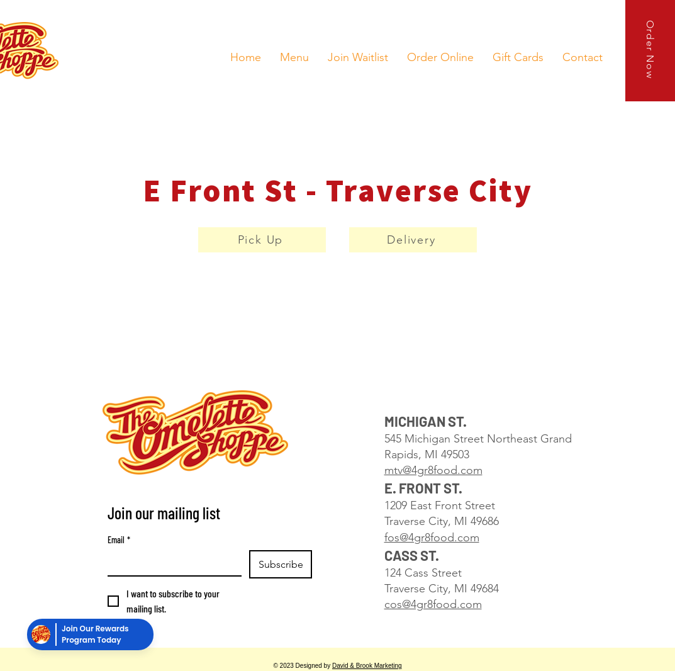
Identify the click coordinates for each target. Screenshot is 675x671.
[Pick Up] (262, 239)
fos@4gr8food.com (431, 537)
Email (119, 539)
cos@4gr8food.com (433, 604)
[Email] (171, 562)
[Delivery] (413, 239)
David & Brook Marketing (367, 665)
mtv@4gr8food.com (433, 470)
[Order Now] (650, 50)
